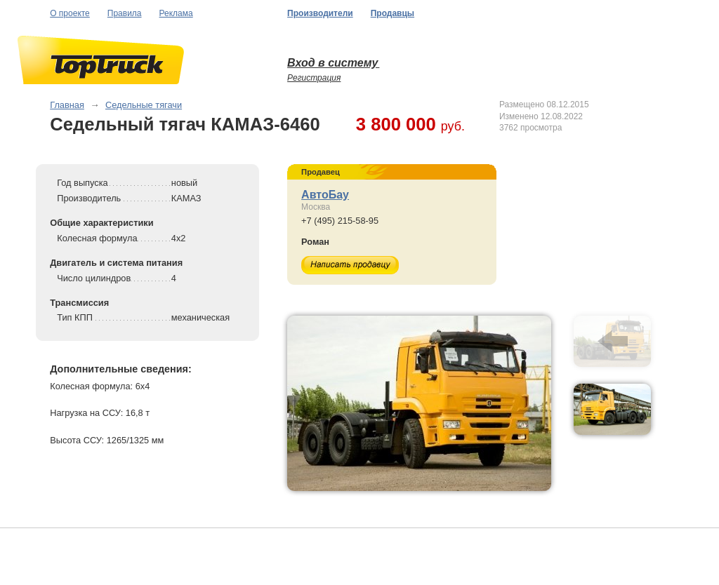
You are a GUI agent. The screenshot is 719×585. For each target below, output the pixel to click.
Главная (67, 105)
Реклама (176, 13)
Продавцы (392, 13)
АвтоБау (325, 195)
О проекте (70, 13)
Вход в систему (333, 63)
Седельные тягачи (143, 105)
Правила (124, 13)
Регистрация (314, 78)
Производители (320, 13)
